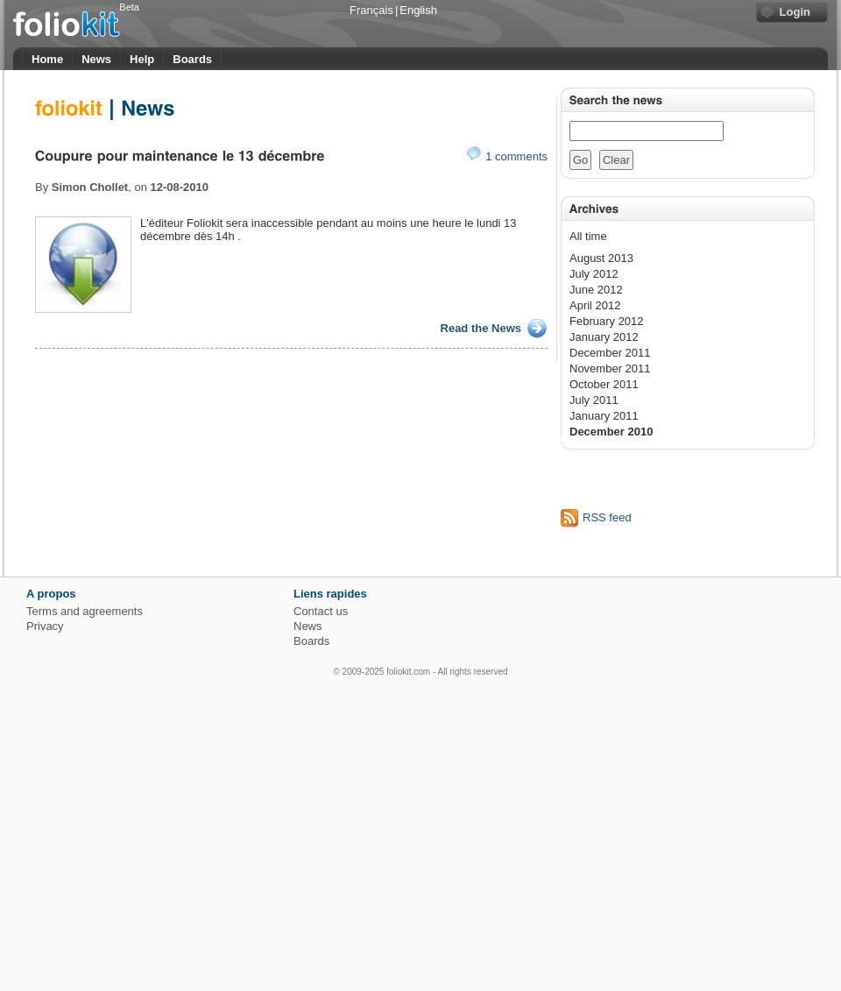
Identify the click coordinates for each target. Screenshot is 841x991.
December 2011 (610, 352)
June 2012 (596, 289)
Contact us (320, 611)
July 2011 (593, 400)
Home (47, 59)
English (418, 10)
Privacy (45, 626)
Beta (129, 7)
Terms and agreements (84, 611)
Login (795, 11)
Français (371, 10)
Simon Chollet (90, 187)
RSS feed (607, 517)
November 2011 (610, 368)
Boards (192, 59)
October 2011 (604, 384)
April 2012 (595, 305)
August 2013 (601, 258)
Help (142, 59)
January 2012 (604, 336)
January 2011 (604, 415)
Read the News (481, 328)
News (96, 59)
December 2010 (611, 431)
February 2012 (606, 321)
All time (588, 236)
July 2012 (593, 273)
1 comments (507, 156)
